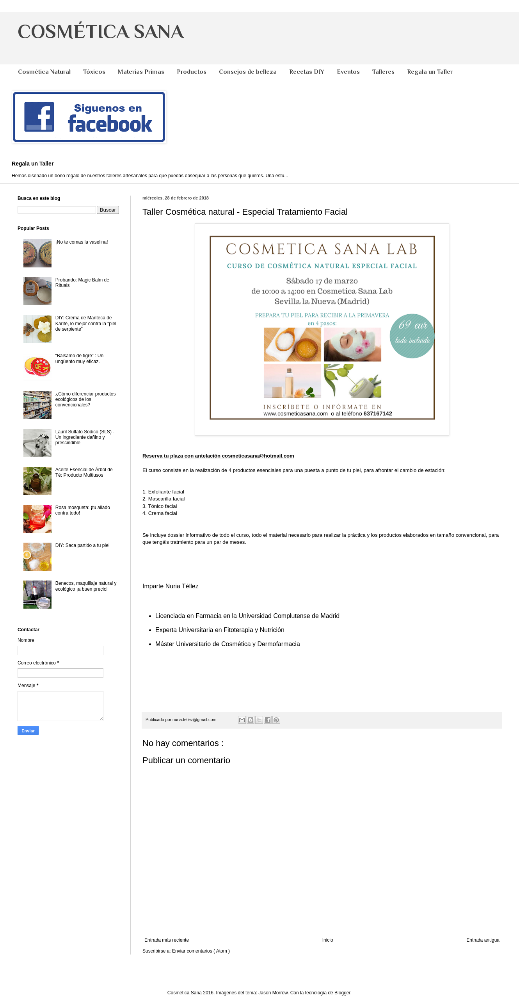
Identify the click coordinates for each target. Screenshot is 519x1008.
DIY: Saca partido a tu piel (82, 545)
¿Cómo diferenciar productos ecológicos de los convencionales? (85, 399)
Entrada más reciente (166, 940)
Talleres (383, 71)
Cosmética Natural (44, 71)
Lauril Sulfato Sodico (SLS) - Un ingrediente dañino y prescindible (84, 437)
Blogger (342, 993)
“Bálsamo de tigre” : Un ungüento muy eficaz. (79, 358)
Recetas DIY (306, 71)
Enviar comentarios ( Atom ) (201, 951)
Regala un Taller (430, 71)
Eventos (348, 71)
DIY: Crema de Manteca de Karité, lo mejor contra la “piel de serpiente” (85, 323)
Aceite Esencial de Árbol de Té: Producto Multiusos (84, 472)
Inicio (327, 940)
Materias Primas (141, 71)
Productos (191, 71)
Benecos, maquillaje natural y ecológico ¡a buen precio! (86, 586)
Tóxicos (94, 71)
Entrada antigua (482, 940)
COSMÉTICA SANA (100, 31)
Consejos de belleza (248, 71)
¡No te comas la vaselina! (81, 242)
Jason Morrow (273, 993)
